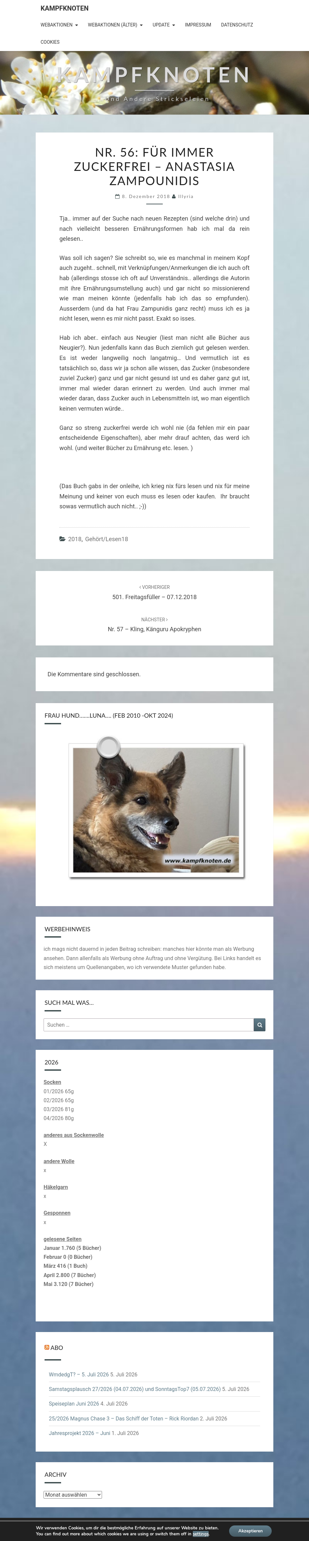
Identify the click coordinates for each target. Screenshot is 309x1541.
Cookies (50, 42)
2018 (74, 539)
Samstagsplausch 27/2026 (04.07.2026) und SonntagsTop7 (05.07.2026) (135, 1389)
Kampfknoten (64, 8)
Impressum (198, 24)
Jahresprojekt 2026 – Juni (79, 1433)
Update (161, 24)
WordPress (173, 1527)
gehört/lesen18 (106, 539)
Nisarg (222, 1527)
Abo (57, 1347)
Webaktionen (57, 24)
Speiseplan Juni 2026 (74, 1404)
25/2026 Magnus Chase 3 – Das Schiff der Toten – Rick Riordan (124, 1418)
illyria (186, 196)
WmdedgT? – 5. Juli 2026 (79, 1374)
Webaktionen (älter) (112, 24)
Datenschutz (237, 24)
